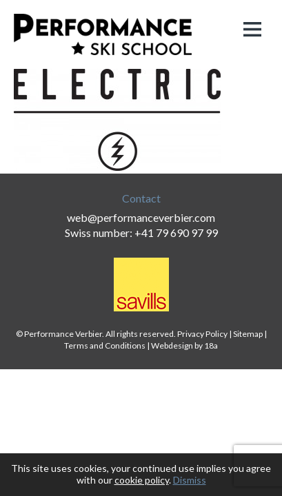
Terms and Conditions (104, 345)
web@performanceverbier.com (141, 217)
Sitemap (248, 334)
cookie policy (141, 480)
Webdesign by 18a (184, 345)
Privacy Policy (202, 334)
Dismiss (189, 480)
